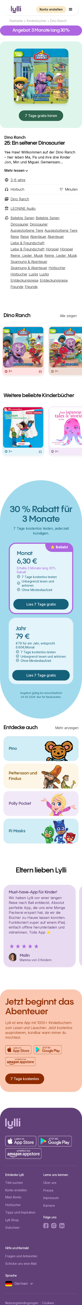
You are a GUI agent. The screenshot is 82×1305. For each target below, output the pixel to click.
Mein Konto (13, 1197)
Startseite (16, 21)
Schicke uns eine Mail (21, 1263)
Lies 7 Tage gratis (41, 604)
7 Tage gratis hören (41, 115)
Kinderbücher (36, 21)
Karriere (49, 1205)
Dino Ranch (58, 21)
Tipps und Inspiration (20, 1212)
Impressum (51, 1198)
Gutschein (12, 1227)
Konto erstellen (51, 9)
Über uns (49, 1183)
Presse (48, 1190)
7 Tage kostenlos (24, 1079)
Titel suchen (14, 1183)
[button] (70, 9)
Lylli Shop (12, 1220)
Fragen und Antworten (21, 1256)
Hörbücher (13, 1205)
